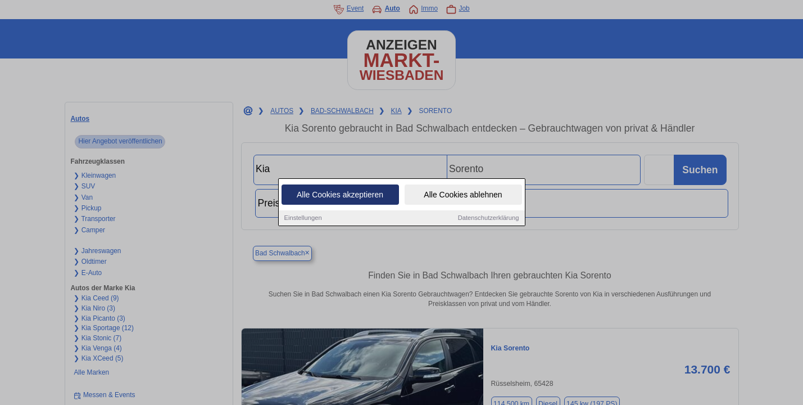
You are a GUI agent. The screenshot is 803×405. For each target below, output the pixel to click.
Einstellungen (303, 218)
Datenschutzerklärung (488, 218)
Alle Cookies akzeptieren (340, 195)
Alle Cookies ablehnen (463, 195)
